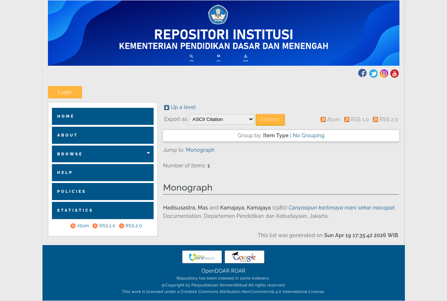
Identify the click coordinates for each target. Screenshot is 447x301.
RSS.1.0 (107, 225)
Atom (83, 225)
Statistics (75, 210)
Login (65, 92)
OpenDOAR (216, 271)
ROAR (238, 271)
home (66, 116)
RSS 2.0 (388, 119)
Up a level (183, 107)
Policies (71, 191)
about (67, 135)
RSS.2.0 (134, 225)
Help (65, 172)
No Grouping (309, 135)
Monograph (200, 150)
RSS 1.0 (360, 119)
